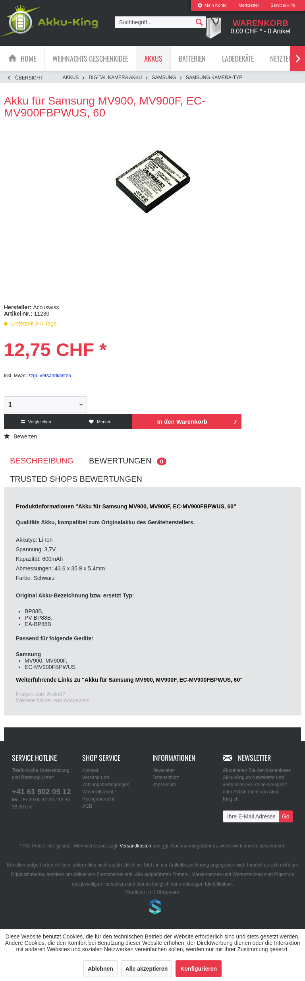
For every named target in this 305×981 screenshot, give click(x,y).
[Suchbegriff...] (160, 22)
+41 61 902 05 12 (41, 791)
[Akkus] (153, 58)
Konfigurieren (198, 968)
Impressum (164, 784)
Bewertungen (127, 460)
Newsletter (163, 770)
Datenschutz (165, 777)
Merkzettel (249, 5)
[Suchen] (199, 22)
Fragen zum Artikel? (41, 694)
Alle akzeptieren (146, 968)
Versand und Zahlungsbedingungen (105, 781)
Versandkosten (135, 846)
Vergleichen (36, 421)
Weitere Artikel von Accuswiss (52, 700)
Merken (100, 421)
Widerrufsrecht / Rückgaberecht (99, 795)
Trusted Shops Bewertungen (76, 479)
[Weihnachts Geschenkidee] (90, 58)
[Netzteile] (282, 58)
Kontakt (90, 770)
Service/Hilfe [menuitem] (282, 5)
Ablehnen (100, 968)
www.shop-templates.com (152, 908)
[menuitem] (212, 5)
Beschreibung (41, 460)
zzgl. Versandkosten (49, 375)
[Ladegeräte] (238, 58)
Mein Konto (212, 5)
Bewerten (20, 436)
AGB (87, 806)
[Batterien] (192, 58)
